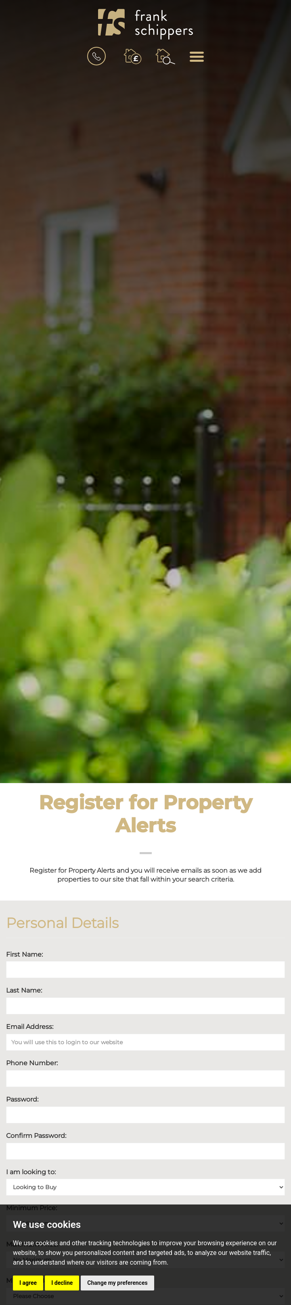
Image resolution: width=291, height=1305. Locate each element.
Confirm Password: (36, 1136)
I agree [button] (28, 1283)
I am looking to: (31, 1172)
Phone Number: (32, 1063)
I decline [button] (62, 1283)
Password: (22, 1099)
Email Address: (29, 1027)
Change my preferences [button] (117, 1283)
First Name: (24, 954)
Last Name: (24, 990)
